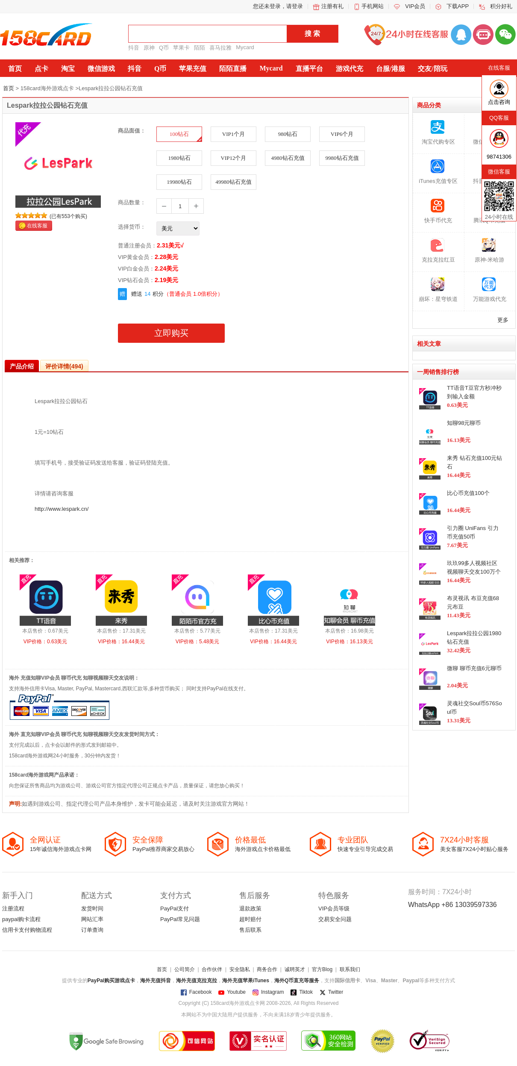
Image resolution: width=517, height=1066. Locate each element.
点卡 (41, 68)
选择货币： (132, 227)
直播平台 (309, 68)
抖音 (133, 47)
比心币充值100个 (468, 493)
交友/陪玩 (432, 68)
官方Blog (322, 969)
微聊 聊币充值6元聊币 (474, 668)
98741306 (499, 156)
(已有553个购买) (68, 216)
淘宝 (68, 68)
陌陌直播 (233, 68)
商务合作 (267, 969)
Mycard (245, 47)
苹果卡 (181, 47)
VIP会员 (415, 6)
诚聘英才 (295, 969)
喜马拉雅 (220, 47)
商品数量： (132, 202)
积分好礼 (501, 6)
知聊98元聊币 (464, 423)
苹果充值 (192, 68)
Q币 (164, 47)
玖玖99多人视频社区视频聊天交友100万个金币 (474, 571)
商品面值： (132, 130)
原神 (149, 47)
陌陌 (199, 47)
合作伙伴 (212, 969)
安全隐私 (239, 969)
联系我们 (350, 969)
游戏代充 (349, 68)
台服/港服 (390, 68)
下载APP (457, 6)
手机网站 (372, 6)
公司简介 (184, 969)
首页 (15, 68)
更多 (502, 320)
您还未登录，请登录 (278, 6)
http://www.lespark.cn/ (61, 509)
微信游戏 (101, 68)
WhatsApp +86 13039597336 (452, 904)
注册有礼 (332, 6)
